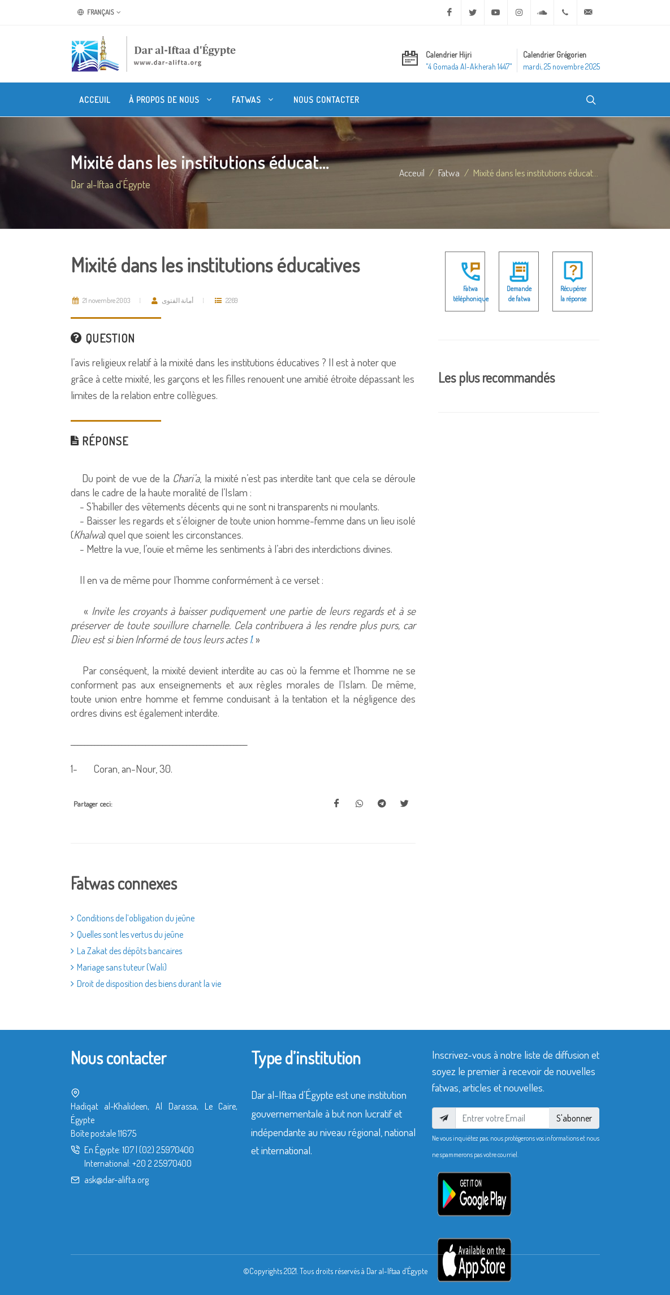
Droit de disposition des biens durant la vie (146, 983)
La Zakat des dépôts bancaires (126, 950)
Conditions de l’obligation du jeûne (132, 918)
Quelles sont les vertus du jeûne (127, 934)
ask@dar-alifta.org (116, 1179)
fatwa (449, 172)
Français (99, 12)
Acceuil (412, 172)
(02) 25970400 (166, 1149)
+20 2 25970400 (162, 1163)
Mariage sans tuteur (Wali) (119, 967)
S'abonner (574, 1118)
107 (128, 1149)
